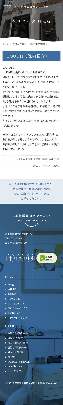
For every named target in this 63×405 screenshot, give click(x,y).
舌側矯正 (12, 357)
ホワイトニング (15, 366)
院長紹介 (12, 289)
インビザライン (15, 371)
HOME (11, 284)
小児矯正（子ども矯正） (19, 361)
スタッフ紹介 (14, 298)
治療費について (15, 338)
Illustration (14, 313)
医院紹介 (12, 294)
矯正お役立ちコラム (18, 308)
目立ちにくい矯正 (16, 352)
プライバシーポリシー (18, 317)
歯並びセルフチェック (18, 342)
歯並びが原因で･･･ (17, 347)
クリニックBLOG (51, 165)
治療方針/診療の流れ (18, 333)
